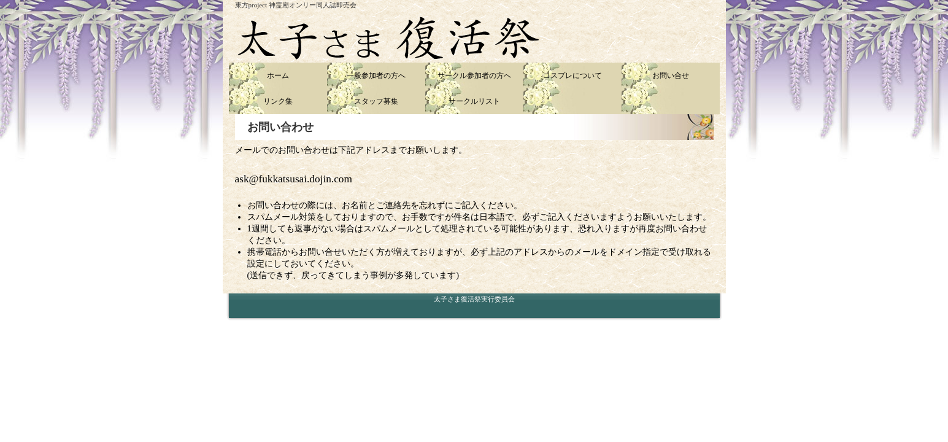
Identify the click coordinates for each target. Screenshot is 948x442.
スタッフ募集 (376, 101)
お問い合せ (670, 75)
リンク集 (278, 101)
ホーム (278, 75)
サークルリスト (474, 101)
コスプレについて (572, 75)
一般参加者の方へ (376, 75)
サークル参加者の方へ (474, 75)
